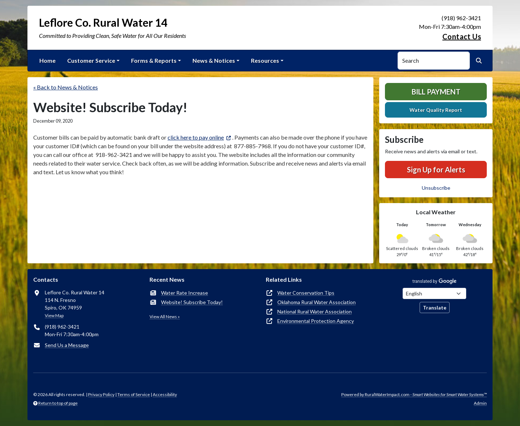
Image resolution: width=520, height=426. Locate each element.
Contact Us (461, 36)
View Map (54, 315)
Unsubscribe (436, 188)
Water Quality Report (436, 110)
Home (47, 60)
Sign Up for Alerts (436, 169)
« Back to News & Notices (65, 87)
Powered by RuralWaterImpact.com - (414, 394)
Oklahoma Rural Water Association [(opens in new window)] (316, 302)
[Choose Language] (434, 293)
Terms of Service (133, 394)
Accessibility (165, 394)
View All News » (165, 316)
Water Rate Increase (184, 293)
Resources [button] (265, 60)
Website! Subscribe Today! (192, 302)
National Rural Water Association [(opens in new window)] (314, 311)
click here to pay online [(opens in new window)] (196, 137)
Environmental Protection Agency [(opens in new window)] (315, 321)
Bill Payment (436, 91)
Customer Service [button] (91, 60)
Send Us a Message (67, 345)
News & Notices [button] (213, 60)
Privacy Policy (101, 394)
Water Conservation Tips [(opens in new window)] (305, 293)
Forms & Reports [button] (154, 60)
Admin (480, 403)
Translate (434, 307)
